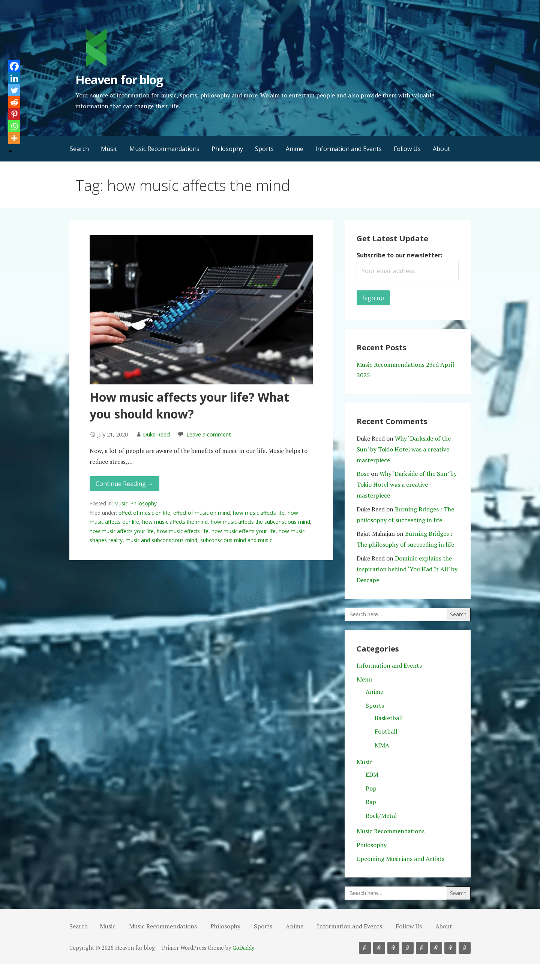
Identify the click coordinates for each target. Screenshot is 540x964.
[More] (14, 138)
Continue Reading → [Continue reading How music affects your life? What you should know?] (124, 484)
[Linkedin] (14, 78)
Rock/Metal (381, 816)
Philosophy (227, 149)
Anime (294, 149)
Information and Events (348, 149)
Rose (363, 473)
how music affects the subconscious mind (260, 521)
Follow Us (407, 149)
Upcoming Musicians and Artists (400, 859)
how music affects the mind (175, 521)
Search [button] (79, 149)
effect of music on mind (201, 512)
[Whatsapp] (14, 126)
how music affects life (259, 512)
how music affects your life (122, 531)
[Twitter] (14, 90)
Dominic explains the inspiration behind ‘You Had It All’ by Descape (407, 569)
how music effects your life (244, 531)
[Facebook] (14, 66)
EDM (372, 774)
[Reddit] (14, 102)
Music (109, 149)
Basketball (389, 718)
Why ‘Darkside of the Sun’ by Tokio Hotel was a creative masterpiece (404, 449)
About (441, 149)
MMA (382, 745)
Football (386, 731)
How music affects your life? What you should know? (189, 405)
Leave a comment (208, 434)
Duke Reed (156, 434)
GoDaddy (243, 947)
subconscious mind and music (236, 540)
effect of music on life (144, 512)
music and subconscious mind (161, 540)
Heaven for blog (119, 80)
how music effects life (182, 531)
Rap (371, 802)
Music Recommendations (164, 149)
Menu (364, 679)
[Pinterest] (14, 114)
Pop (371, 788)
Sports (264, 149)
